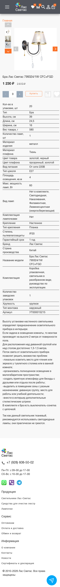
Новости (6, 558)
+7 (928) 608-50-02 (20, 462)
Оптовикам (7, 523)
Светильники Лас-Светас (16, 499)
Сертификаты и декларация (17, 564)
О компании (8, 548)
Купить (34, 94)
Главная (7, 21)
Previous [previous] (8, 24)
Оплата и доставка (12, 528)
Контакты (6, 553)
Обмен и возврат (11, 534)
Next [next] (8, 51)
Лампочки (7, 509)
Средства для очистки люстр (18, 504)
